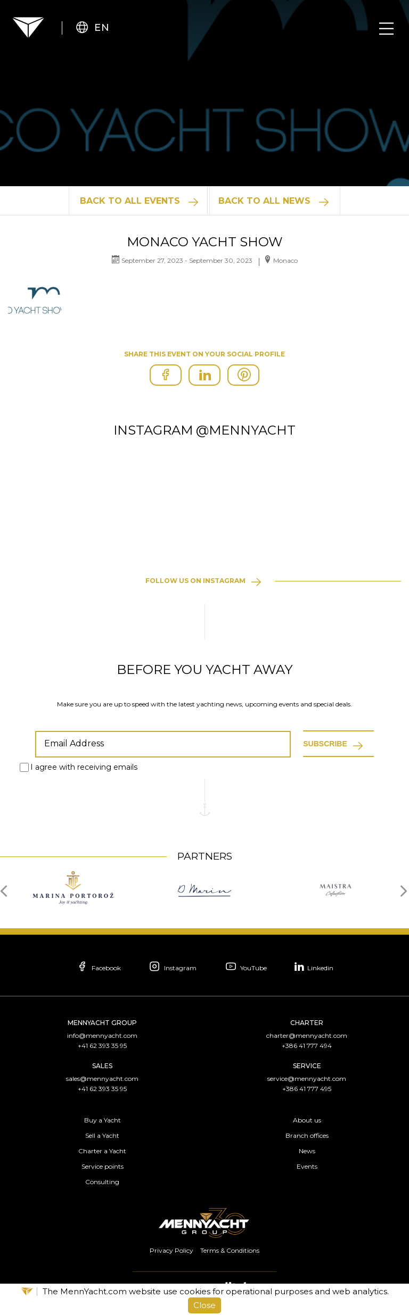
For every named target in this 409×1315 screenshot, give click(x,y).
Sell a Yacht (102, 1135)
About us (307, 1120)
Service (307, 1066)
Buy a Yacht (102, 1120)
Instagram (172, 967)
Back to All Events (129, 201)
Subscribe (325, 743)
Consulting (102, 1182)
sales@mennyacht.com (102, 1079)
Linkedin (315, 966)
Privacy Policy (171, 1250)
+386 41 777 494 (307, 1046)
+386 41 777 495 (306, 1089)
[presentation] (6, 890)
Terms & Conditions (229, 1250)
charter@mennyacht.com (306, 1035)
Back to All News (265, 201)
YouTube (246, 967)
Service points (102, 1166)
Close (204, 1305)
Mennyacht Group (102, 1023)
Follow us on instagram (195, 581)
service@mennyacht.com (306, 1079)
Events (307, 1166)
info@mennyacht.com (102, 1035)
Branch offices (307, 1135)
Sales (102, 1066)
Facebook (97, 967)
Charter (306, 1023)
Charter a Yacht (102, 1151)
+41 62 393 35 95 (102, 1046)
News (307, 1151)
